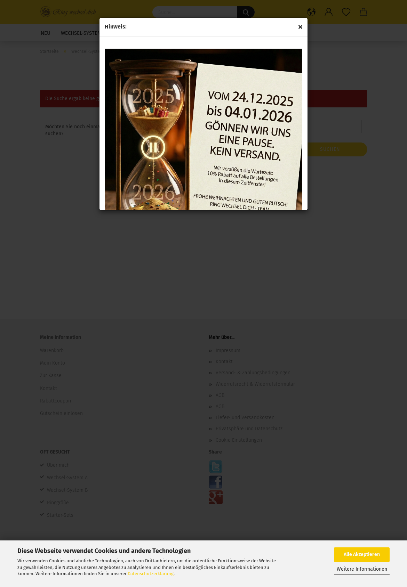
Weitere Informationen (362, 569)
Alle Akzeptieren (362, 554)
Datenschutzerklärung (151, 573)
